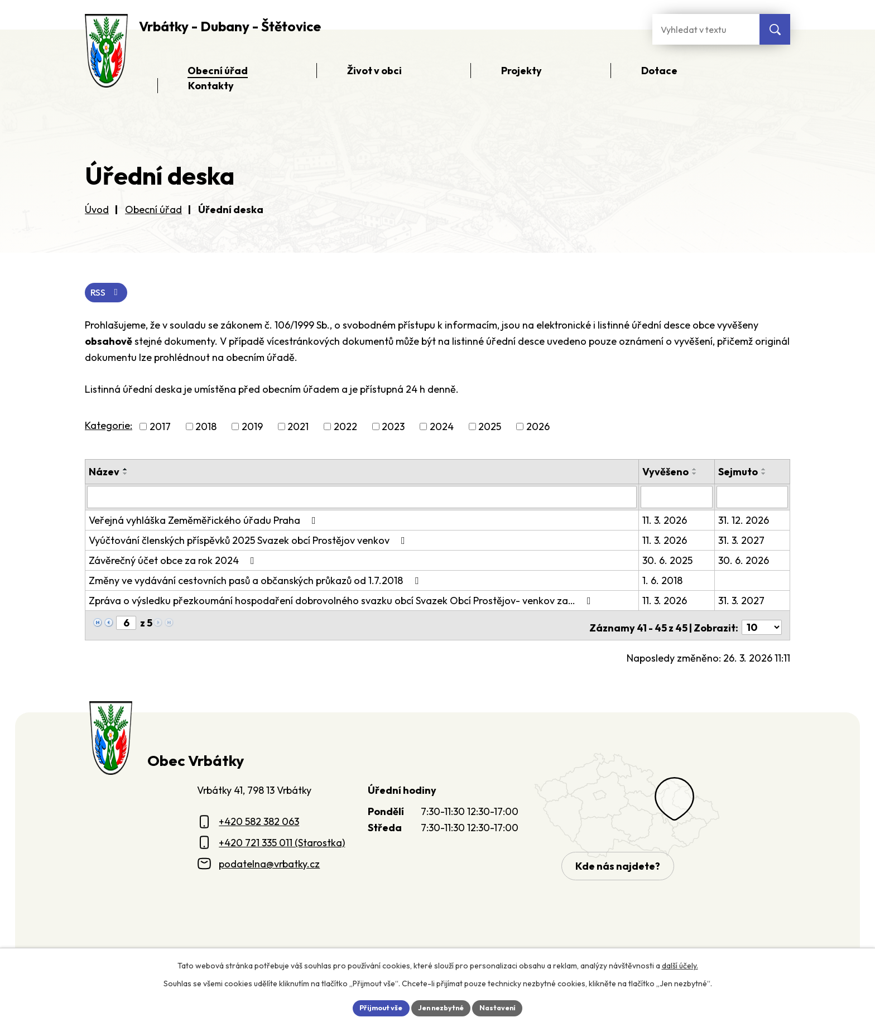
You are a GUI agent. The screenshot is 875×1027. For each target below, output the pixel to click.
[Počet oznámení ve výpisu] (762, 623)
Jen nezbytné (441, 1007)
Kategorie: (108, 427)
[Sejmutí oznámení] (752, 498)
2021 (298, 428)
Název (104, 473)
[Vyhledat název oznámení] (362, 498)
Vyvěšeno (667, 473)
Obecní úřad (153, 209)
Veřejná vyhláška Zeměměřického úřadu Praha (204, 520)
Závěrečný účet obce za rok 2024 (174, 561)
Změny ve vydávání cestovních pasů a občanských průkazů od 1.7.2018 (256, 581)
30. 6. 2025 (669, 561)
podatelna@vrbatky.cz (269, 860)
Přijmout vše (374, 1007)
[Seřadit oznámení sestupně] (125, 475)
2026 (538, 428)
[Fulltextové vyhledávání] (705, 29)
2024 (442, 428)
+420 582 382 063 (259, 818)
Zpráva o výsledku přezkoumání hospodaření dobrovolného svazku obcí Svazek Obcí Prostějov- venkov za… (342, 601)
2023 (393, 428)
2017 (160, 428)
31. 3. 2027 (742, 540)
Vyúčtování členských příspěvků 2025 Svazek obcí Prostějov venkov (249, 540)
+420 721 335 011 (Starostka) (282, 839)
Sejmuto (738, 473)
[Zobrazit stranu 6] (126, 623)
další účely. (680, 963)
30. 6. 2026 (744, 561)
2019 (252, 428)
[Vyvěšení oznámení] (677, 498)
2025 (489, 428)
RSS (108, 293)
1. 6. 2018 (664, 581)
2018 (206, 428)
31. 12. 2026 (744, 520)
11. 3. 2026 (666, 520)
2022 (345, 428)
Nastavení (505, 1007)
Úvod (97, 209)
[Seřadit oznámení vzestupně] (125, 471)
